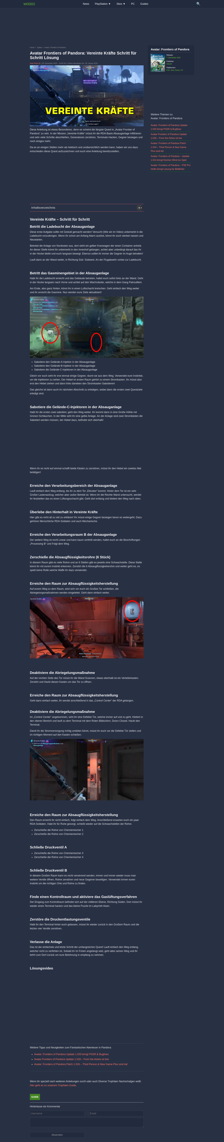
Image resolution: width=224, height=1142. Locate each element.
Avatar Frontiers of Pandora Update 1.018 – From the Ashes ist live (71, 1059)
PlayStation (101, 3)
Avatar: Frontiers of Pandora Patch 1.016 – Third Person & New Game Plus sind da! (81, 1064)
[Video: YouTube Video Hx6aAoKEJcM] (87, 1004)
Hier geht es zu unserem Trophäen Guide (53, 1085)
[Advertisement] (112, 26)
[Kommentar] (87, 1122)
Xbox (119, 3)
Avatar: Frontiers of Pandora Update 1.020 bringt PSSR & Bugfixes (71, 1054)
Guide (35, 1097)
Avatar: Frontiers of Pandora (170, 49)
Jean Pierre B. (35, 63)
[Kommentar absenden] (57, 1135)
